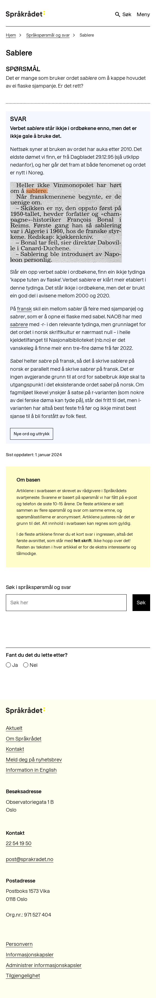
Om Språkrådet (23, 738)
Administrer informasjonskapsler (44, 965)
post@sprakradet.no (29, 859)
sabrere (19, 324)
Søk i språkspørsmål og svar (38, 587)
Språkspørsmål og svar (48, 35)
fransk (24, 309)
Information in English (31, 770)
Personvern (19, 944)
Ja (15, 665)
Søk (122, 14)
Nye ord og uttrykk (31, 433)
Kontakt (15, 749)
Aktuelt (14, 728)
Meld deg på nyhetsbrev (34, 759)
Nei (33, 665)
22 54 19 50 (19, 843)
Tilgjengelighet (23, 975)
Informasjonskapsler (30, 954)
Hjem (11, 35)
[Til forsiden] (25, 14)
